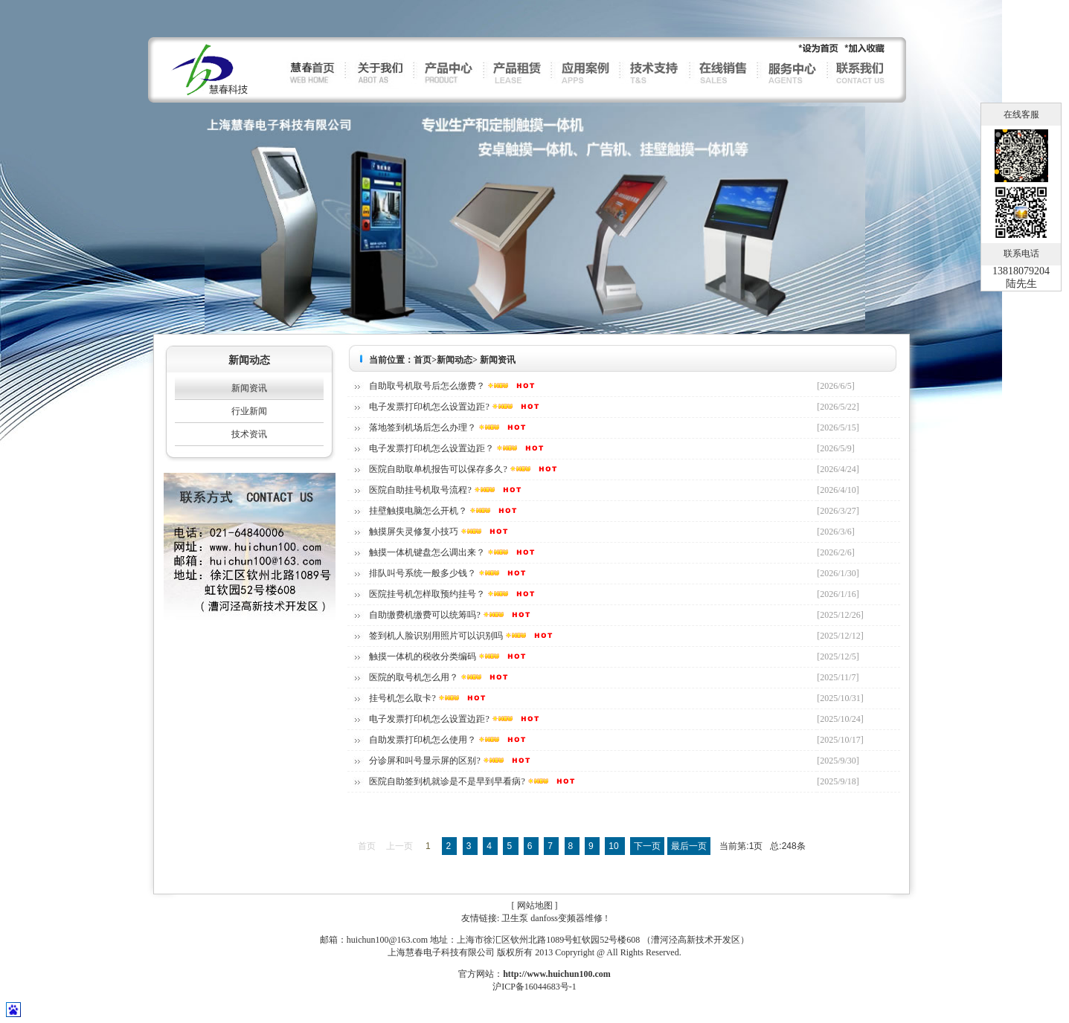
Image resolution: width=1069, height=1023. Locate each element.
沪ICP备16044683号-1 (534, 986)
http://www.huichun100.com (557, 974)
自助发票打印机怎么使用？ (422, 740)
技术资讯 (249, 434)
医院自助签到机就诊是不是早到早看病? (446, 781)
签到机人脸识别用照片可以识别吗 (436, 635)
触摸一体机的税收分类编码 (422, 656)
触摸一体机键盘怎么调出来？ (427, 552)
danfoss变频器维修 (566, 918)
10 (615, 846)
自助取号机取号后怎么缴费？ (427, 386)
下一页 (647, 846)
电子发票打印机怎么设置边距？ (431, 448)
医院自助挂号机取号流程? (420, 490)
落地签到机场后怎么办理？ (422, 427)
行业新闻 (249, 411)
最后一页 (689, 846)
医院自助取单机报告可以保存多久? (438, 469)
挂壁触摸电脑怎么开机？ (418, 511)
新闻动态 (454, 360)
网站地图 (535, 905)
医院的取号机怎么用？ (413, 677)
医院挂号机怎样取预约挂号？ (427, 594)
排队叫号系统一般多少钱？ (422, 573)
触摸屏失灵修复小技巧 (413, 531)
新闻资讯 (249, 388)
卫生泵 (514, 918)
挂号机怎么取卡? (402, 698)
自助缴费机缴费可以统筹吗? (424, 615)
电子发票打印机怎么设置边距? (429, 406)
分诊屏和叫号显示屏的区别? (424, 760)
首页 (422, 360)
